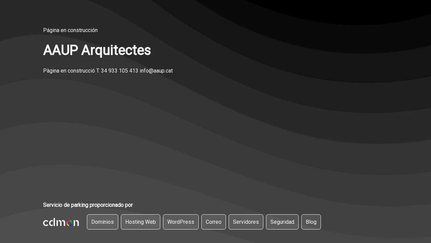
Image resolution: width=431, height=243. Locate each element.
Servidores (246, 222)
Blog (311, 222)
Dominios (102, 222)
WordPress (180, 222)
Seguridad (282, 222)
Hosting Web (140, 222)
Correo (214, 222)
